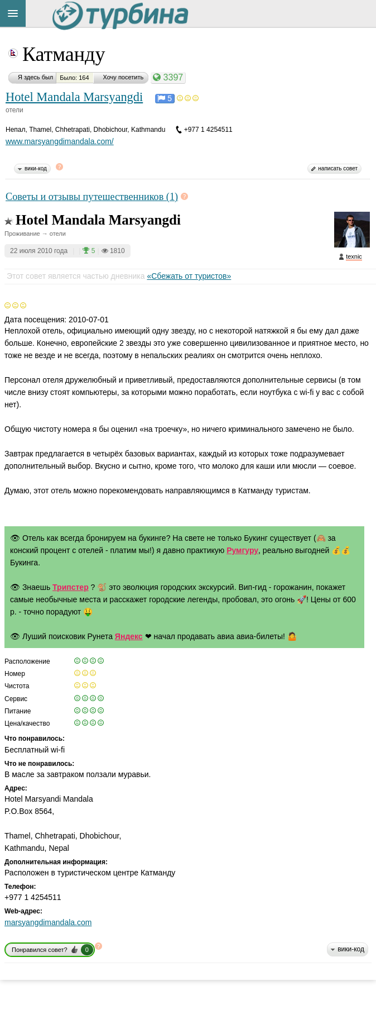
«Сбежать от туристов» (189, 276)
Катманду (63, 54)
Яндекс (129, 636)
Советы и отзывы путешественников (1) (92, 196)
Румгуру (242, 550)
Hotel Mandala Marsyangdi (74, 97)
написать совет (338, 168)
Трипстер (70, 587)
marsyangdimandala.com (47, 922)
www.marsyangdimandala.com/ (60, 141)
